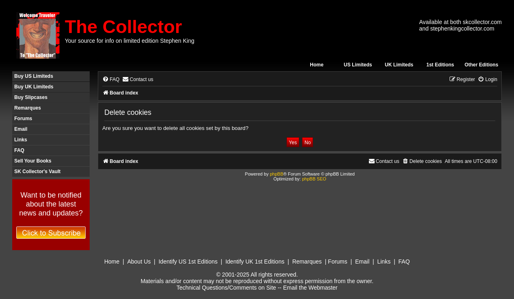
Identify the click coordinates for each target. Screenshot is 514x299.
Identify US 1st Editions (188, 261)
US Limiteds (358, 65)
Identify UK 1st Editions (255, 261)
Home (316, 65)
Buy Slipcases (30, 97)
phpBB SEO (314, 178)
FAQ (19, 150)
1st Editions (440, 65)
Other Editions (482, 65)
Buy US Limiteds (33, 76)
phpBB (276, 173)
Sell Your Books (32, 161)
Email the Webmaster (310, 287)
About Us (139, 261)
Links (20, 140)
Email (20, 129)
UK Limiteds (399, 65)
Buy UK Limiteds (33, 87)
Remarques (27, 108)
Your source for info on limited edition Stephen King (129, 40)
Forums (23, 118)
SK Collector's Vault (37, 171)
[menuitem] (110, 79)
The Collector (123, 26)
